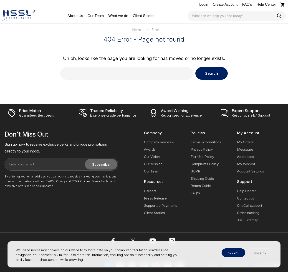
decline (260, 252)
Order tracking (248, 213)
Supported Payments (160, 205)
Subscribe (101, 164)
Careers (150, 191)
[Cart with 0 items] (283, 4)
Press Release (155, 198)
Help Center (266, 4)
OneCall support (249, 205)
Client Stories (154, 213)
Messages (245, 149)
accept (233, 252)
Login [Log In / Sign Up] (203, 4)
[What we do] (118, 15)
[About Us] (75, 15)
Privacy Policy (202, 149)
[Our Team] (95, 15)
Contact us (245, 198)
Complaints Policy (205, 164)
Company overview (159, 142)
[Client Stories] (144, 15)
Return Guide (201, 186)
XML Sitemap (247, 220)
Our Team (151, 171)
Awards (150, 149)
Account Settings (250, 171)
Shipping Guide (202, 178)
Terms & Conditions (206, 142)
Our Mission (153, 164)
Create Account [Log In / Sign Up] (225, 4)
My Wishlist (246, 164)
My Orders (245, 142)
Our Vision (152, 157)
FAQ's (247, 4)
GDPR (195, 171)
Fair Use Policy (202, 157)
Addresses (245, 157)
